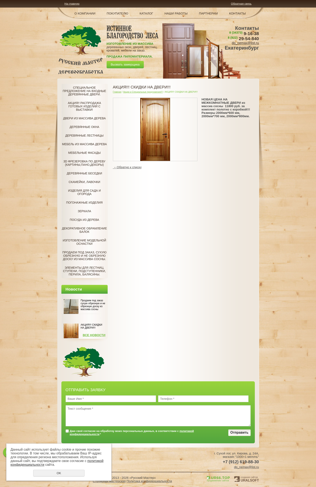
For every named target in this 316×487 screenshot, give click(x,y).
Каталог (146, 13)
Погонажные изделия (84, 202)
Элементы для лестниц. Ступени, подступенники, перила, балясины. (84, 271)
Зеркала (84, 211)
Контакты (237, 13)
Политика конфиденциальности (149, 481)
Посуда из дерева (84, 219)
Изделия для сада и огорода (84, 192)
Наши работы (176, 13)
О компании (84, 13)
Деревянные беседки (84, 173)
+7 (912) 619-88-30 (241, 461)
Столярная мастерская (109, 481)
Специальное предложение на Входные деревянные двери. (84, 91)
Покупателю (117, 13)
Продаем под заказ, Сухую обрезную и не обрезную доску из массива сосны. (84, 256)
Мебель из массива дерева (84, 144)
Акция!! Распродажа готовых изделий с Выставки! (84, 106)
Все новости (94, 335)
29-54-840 (243, 38)
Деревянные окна (84, 127)
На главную (72, 3)
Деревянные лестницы (84, 135)
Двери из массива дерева (84, 118)
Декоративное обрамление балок (84, 230)
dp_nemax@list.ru (245, 43)
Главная (117, 92)
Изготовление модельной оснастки (84, 242)
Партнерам (208, 13)
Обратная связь (241, 3)
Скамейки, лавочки (84, 182)
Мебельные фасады (84, 152)
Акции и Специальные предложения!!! (143, 92)
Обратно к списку (127, 167)
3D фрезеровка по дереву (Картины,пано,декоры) (84, 163)
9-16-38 (244, 33)
